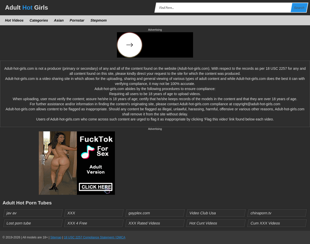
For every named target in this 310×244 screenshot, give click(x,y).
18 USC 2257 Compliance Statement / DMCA (94, 237)
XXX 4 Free (77, 223)
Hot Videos (14, 20)
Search (299, 8)
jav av (11, 213)
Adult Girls (26, 7)
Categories (38, 20)
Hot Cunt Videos (203, 223)
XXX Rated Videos (144, 223)
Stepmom (98, 20)
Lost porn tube (18, 223)
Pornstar (77, 20)
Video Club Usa (202, 213)
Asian (59, 20)
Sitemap (55, 237)
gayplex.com (139, 213)
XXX (71, 213)
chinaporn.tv (261, 213)
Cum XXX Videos (265, 223)
